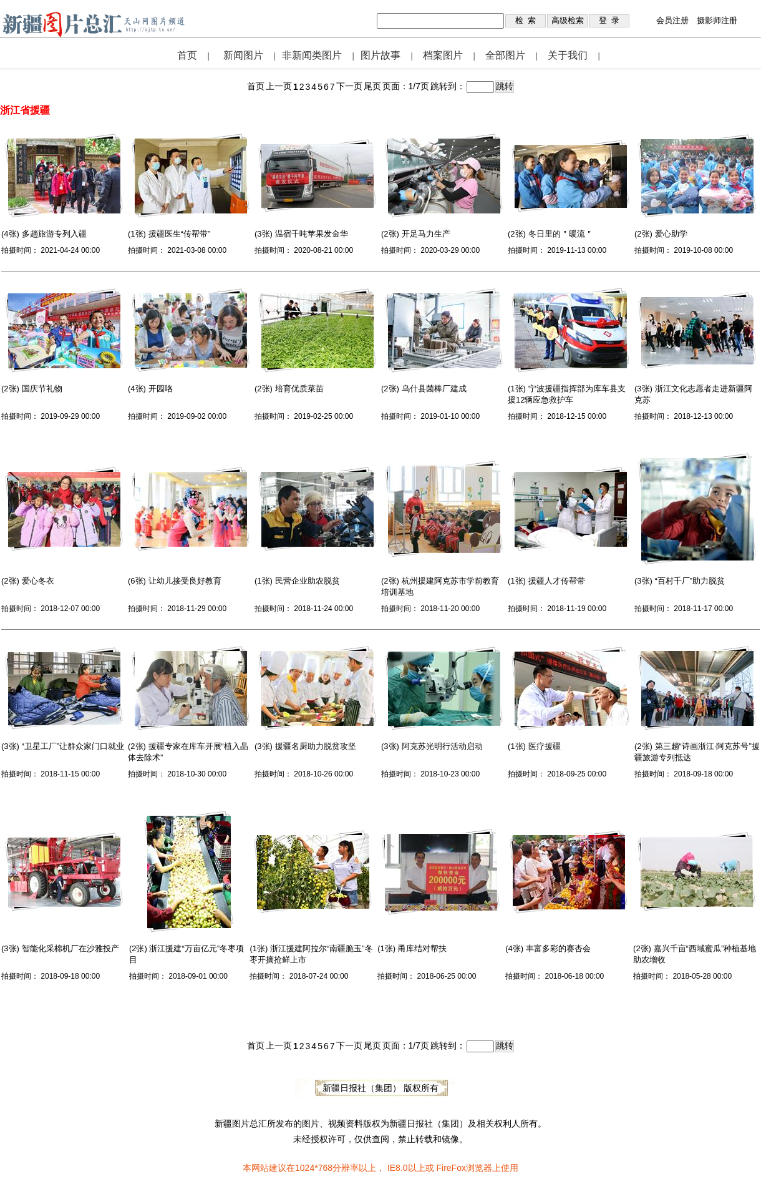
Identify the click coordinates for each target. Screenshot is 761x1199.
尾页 (372, 86)
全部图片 (505, 55)
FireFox (450, 1168)
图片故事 (380, 55)
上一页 (279, 86)
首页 (187, 55)
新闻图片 (243, 55)
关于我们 (568, 55)
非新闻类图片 (312, 55)
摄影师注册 (717, 20)
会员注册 (672, 20)
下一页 (349, 86)
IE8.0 (397, 1168)
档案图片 (443, 55)
